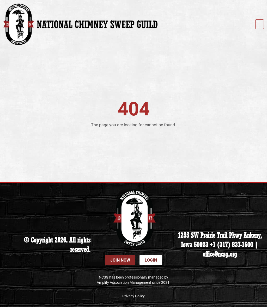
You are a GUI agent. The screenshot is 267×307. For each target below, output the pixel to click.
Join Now (120, 260)
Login (151, 260)
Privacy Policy (133, 295)
